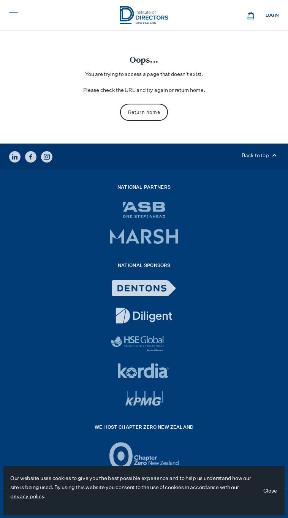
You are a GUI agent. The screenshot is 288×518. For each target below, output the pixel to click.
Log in (272, 15)
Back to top (260, 155)
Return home (144, 112)
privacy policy (27, 496)
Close (270, 490)
